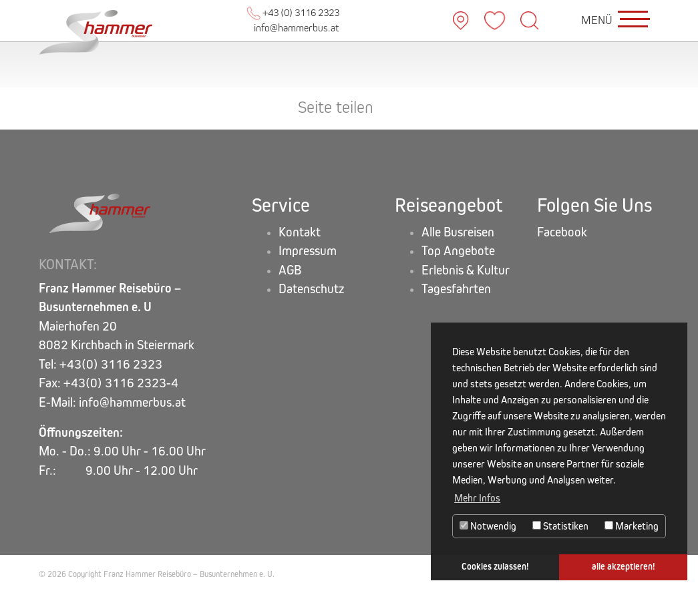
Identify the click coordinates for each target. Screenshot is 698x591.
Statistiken (560, 526)
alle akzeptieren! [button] (623, 566)
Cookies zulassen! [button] (495, 566)
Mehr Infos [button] (477, 497)
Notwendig (488, 526)
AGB (290, 270)
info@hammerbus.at (296, 27)
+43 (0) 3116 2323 (293, 12)
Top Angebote (458, 250)
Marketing (631, 526)
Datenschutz (312, 289)
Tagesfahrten (456, 289)
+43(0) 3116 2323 (110, 364)
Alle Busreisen (457, 232)
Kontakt (300, 232)
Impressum (308, 250)
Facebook (562, 232)
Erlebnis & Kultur (465, 270)
